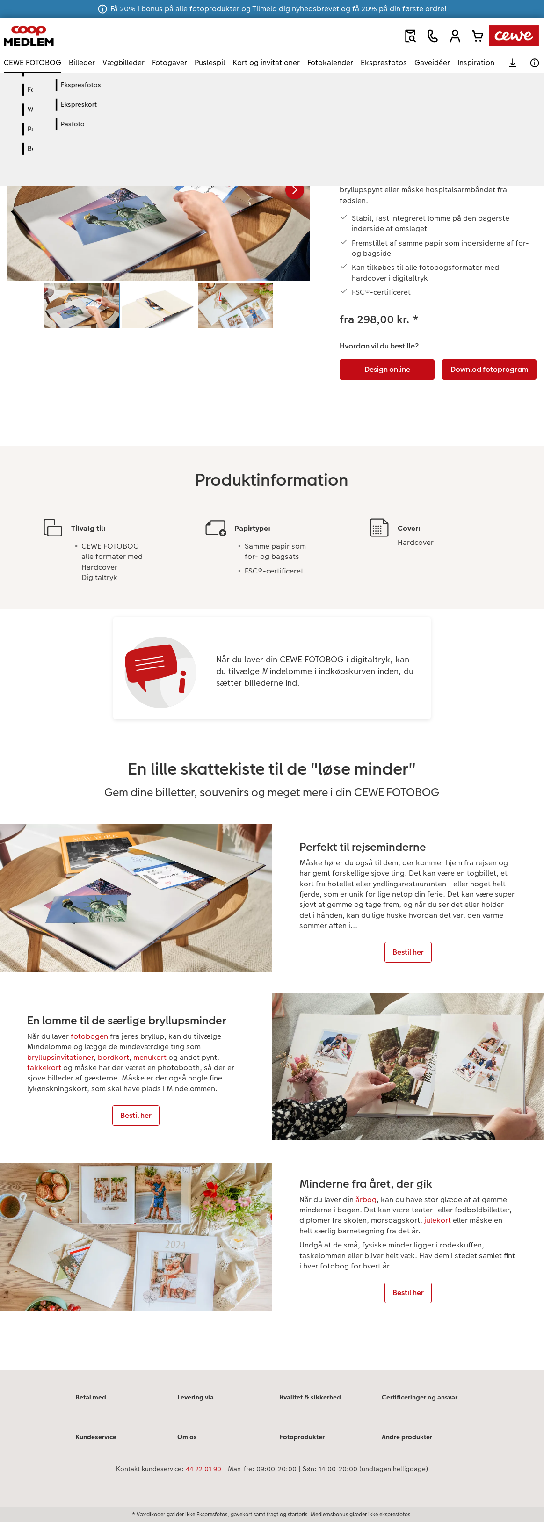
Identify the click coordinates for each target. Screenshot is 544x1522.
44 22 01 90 (203, 1468)
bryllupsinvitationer (60, 1057)
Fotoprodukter (302, 1437)
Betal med (90, 1397)
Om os (187, 1437)
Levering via (195, 1397)
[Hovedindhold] (272, 734)
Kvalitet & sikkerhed (310, 1397)
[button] (455, 36)
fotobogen (89, 1036)
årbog (366, 1199)
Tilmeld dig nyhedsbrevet (296, 8)
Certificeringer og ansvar (419, 1397)
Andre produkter (407, 1437)
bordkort (113, 1057)
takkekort (44, 1067)
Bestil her (408, 952)
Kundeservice (95, 1437)
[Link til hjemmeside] (95, 35)
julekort (437, 1220)
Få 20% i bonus (136, 8)
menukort (150, 1057)
